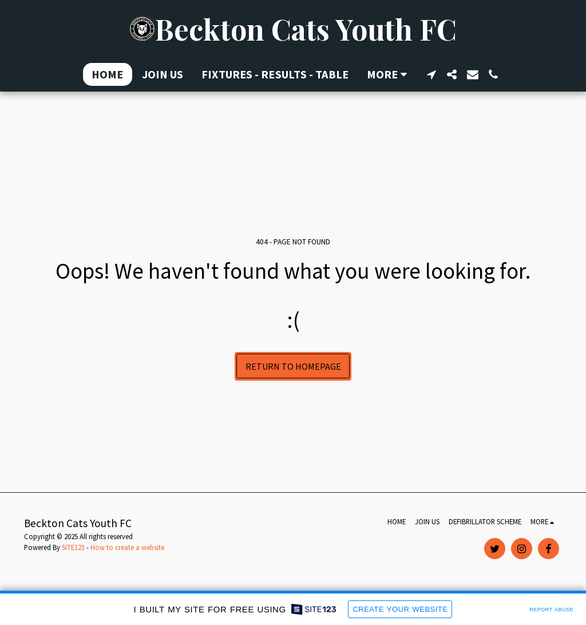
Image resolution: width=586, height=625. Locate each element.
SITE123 (73, 547)
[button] (431, 74)
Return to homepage (293, 366)
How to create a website (127, 547)
